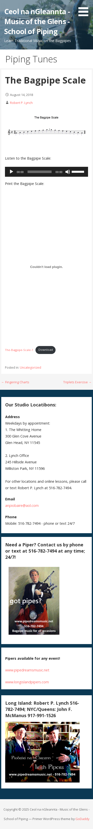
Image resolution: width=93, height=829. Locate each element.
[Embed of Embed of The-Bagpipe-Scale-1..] (46, 266)
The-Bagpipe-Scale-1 (19, 349)
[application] (46, 172)
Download (45, 349)
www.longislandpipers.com (27, 682)
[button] (85, 9)
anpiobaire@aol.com (22, 505)
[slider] (40, 172)
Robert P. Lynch (21, 102)
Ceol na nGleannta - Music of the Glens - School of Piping (37, 21)
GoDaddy (82, 819)
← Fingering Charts (15, 382)
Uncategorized (30, 367)
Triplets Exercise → (77, 382)
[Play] (11, 171)
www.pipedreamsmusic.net (27, 670)
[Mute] (67, 171)
